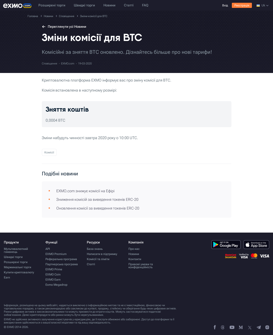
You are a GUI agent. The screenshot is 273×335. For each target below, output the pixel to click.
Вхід (225, 5)
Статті (129, 5)
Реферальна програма (61, 259)
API (47, 248)
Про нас (133, 248)
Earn (7, 277)
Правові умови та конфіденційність (140, 266)
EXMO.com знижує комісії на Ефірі (85, 191)
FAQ (145, 5)
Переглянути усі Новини (64, 27)
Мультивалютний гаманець (16, 250)
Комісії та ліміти (98, 259)
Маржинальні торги (17, 267)
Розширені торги (51, 5)
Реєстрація (241, 5)
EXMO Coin (53, 274)
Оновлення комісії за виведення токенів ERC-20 (97, 208)
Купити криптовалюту (19, 272)
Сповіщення (49, 63)
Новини (109, 5)
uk (263, 5)
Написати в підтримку (102, 253)
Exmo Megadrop (56, 284)
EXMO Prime (53, 269)
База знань (95, 248)
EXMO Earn (53, 279)
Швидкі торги (84, 5)
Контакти (134, 259)
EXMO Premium (56, 253)
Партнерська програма (61, 264)
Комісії (49, 152)
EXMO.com (67, 63)
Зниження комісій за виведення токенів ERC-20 (97, 199)
